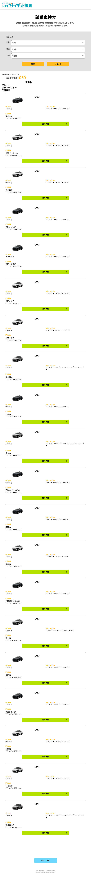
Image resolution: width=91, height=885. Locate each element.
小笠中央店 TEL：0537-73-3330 (13, 339)
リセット (57, 64)
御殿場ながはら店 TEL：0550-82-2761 (13, 602)
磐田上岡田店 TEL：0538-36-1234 (13, 265)
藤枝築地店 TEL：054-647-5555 (13, 826)
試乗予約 (45, 124)
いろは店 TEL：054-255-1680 (13, 787)
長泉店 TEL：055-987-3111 (13, 454)
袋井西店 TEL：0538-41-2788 (13, 378)
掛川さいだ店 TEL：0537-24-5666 (13, 228)
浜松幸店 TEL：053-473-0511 (13, 117)
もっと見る (45, 860)
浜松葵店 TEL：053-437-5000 (13, 191)
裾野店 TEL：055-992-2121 (13, 528)
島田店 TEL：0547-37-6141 (13, 676)
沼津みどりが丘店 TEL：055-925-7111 (13, 491)
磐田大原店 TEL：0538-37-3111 (13, 302)
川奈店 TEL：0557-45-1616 (13, 415)
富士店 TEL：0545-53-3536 (13, 639)
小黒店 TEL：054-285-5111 (13, 750)
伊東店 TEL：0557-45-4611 (13, 565)
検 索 (33, 64)
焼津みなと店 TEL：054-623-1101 (13, 713)
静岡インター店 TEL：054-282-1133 (13, 154)
